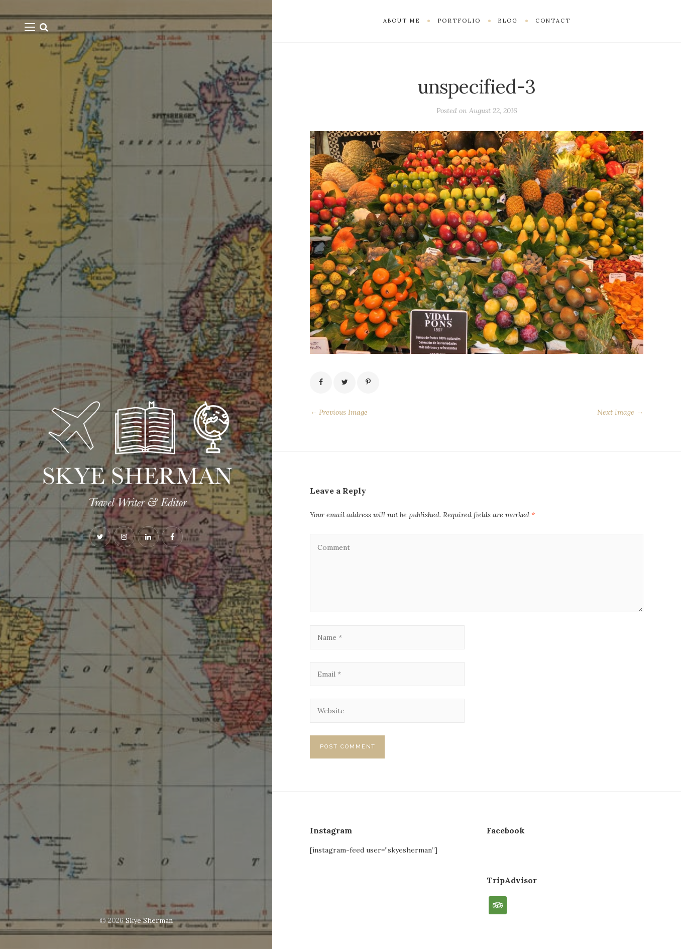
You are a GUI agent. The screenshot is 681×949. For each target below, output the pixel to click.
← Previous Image (339, 412)
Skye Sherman (149, 920)
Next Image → (620, 412)
